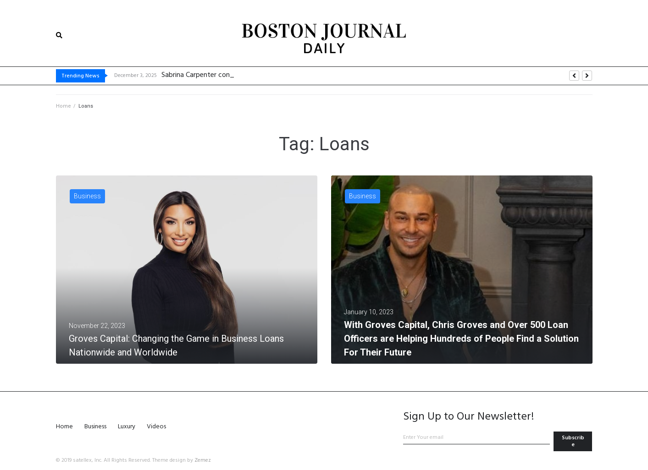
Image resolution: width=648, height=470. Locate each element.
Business (87, 196)
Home (63, 106)
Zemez (202, 460)
